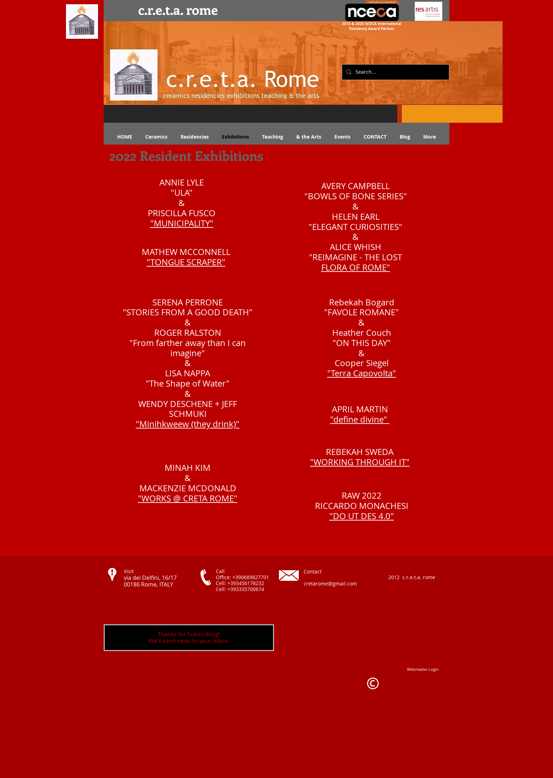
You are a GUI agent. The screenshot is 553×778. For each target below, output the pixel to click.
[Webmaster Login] (423, 669)
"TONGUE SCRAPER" (186, 262)
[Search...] (395, 72)
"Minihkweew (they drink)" (187, 424)
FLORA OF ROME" (355, 267)
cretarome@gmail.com (330, 583)
